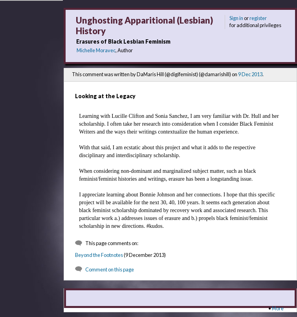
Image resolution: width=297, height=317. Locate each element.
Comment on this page (109, 269)
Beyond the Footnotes (99, 255)
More (278, 308)
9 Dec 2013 (250, 74)
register (258, 18)
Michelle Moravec (96, 50)
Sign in (236, 18)
